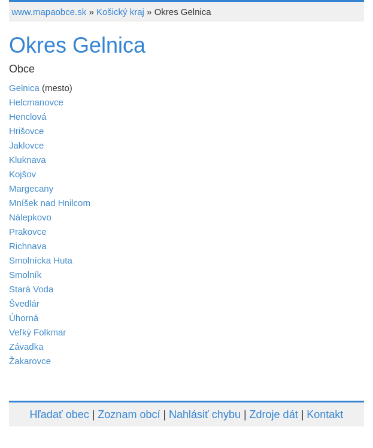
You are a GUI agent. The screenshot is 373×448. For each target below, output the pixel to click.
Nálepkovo (30, 217)
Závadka (26, 346)
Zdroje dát (274, 414)
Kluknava (27, 160)
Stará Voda (31, 289)
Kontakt (325, 414)
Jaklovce (26, 145)
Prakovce (28, 231)
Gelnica (24, 88)
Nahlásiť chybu (205, 414)
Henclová (28, 116)
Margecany (31, 188)
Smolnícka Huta (40, 260)
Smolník (25, 275)
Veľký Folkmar (37, 332)
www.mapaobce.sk (48, 12)
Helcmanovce (36, 102)
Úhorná (23, 318)
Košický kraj (120, 12)
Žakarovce (30, 361)
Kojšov (22, 174)
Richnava (28, 246)
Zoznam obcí (129, 414)
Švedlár (24, 303)
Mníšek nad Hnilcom (49, 203)
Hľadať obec (59, 414)
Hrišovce (26, 131)
